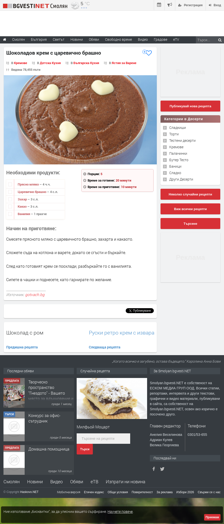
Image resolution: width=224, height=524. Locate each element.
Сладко (175, 172)
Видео (56, 482)
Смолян (11, 482)
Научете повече (120, 511)
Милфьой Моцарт (93, 426)
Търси (84, 449)
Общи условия (118, 492)
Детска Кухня (50, 63)
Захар (23, 199)
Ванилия (24, 214)
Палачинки (178, 153)
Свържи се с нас (209, 492)
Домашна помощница (48, 448)
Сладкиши (177, 127)
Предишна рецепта (22, 347)
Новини (76, 39)
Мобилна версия (68, 492)
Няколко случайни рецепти (190, 194)
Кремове (20, 63)
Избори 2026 (185, 492)
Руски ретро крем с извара (121, 333)
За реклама (165, 492)
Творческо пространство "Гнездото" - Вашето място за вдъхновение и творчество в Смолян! (50, 393)
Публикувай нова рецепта (190, 106)
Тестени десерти (182, 140)
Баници (175, 166)
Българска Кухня (86, 63)
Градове (160, 39)
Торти (174, 134)
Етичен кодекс (94, 492)
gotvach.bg (35, 294)
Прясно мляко (29, 184)
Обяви (76, 482)
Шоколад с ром (24, 332)
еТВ (94, 482)
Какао (22, 206)
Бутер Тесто (178, 159)
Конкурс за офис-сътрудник (44, 418)
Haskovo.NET (29, 492)
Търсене (190, 223)
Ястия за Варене (124, 63)
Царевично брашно (32, 191)
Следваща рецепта (104, 347)
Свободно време (118, 39)
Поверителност (142, 492)
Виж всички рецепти (190, 209)
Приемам (212, 517)
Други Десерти (181, 179)
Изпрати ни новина (125, 482)
